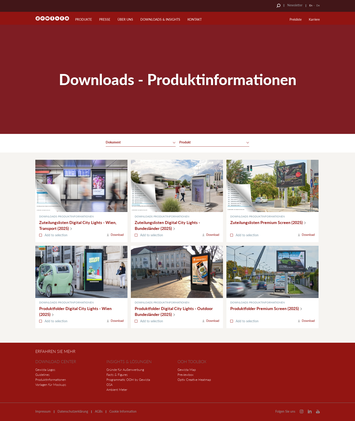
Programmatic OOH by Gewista (128, 380)
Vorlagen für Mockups (50, 385)
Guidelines (42, 375)
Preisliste (296, 19)
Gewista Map (187, 370)
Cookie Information (123, 411)
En (310, 5)
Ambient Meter (116, 389)
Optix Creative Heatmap (194, 380)
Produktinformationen (50, 380)
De (318, 5)
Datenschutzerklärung (73, 411)
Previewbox (186, 375)
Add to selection (56, 235)
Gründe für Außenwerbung (125, 370)
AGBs (99, 411)
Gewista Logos (45, 370)
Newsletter (294, 5)
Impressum (43, 411)
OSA (109, 385)
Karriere (314, 19)
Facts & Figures (117, 375)
